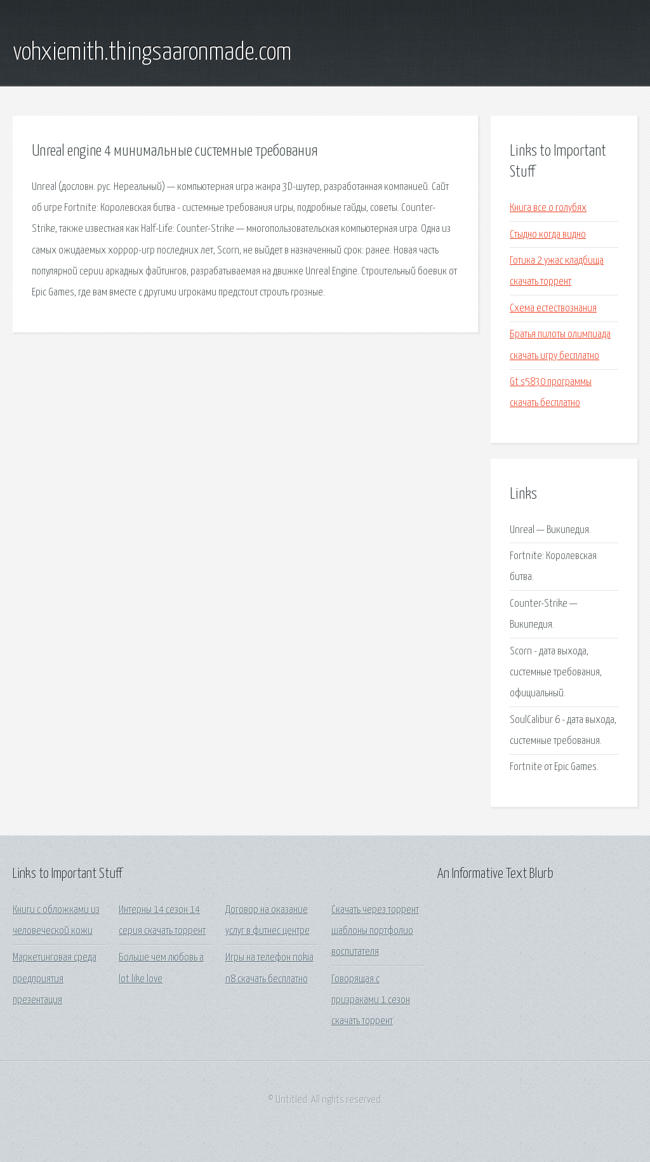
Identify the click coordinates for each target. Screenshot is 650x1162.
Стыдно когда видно (548, 234)
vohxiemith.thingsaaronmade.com (152, 53)
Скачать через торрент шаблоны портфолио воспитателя (375, 931)
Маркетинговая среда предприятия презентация (54, 979)
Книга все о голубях (548, 208)
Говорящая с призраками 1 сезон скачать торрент (370, 1000)
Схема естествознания (553, 308)
